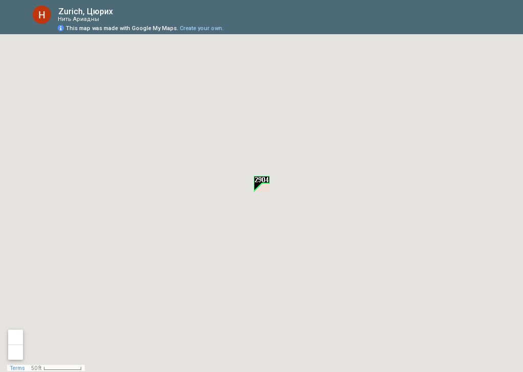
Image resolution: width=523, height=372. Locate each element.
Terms (17, 368)
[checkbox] (121, 11)
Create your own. (202, 28)
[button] (262, 184)
